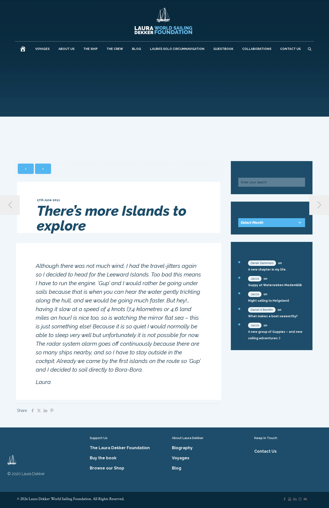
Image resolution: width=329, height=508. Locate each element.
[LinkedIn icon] (295, 499)
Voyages (180, 458)
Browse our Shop (107, 468)
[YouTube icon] (290, 499)
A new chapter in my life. (267, 269)
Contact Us (265, 451)
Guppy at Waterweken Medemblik (275, 285)
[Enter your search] (271, 182)
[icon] (305, 499)
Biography (182, 447)
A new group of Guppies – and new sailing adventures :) (275, 335)
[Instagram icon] (300, 499)
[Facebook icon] (284, 499)
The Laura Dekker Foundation (120, 447)
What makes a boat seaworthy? (273, 316)
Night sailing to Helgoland (268, 300)
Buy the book (103, 458)
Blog (176, 468)
